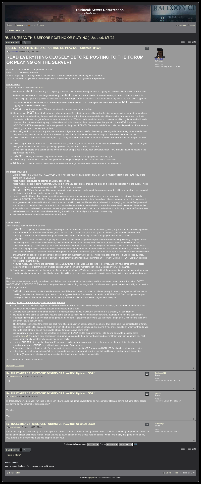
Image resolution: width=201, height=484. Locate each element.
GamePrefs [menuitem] (22, 25)
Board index (14, 30)
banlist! (24, 336)
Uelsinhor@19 (160, 373)
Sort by (109, 444)
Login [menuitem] (192, 25)
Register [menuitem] (182, 25)
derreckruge (159, 424)
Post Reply (11, 42)
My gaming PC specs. (15, 366)
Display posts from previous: (81, 444)
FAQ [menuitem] (11, 25)
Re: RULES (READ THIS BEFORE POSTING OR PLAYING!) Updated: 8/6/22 (50, 373)
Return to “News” (14, 455)
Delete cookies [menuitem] (172, 473)
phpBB (91, 477)
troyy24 (158, 393)
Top (194, 368)
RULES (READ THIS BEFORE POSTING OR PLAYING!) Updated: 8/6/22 (59, 37)
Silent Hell (159, 59)
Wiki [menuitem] (42, 25)
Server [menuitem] (33, 25)
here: (41, 87)
